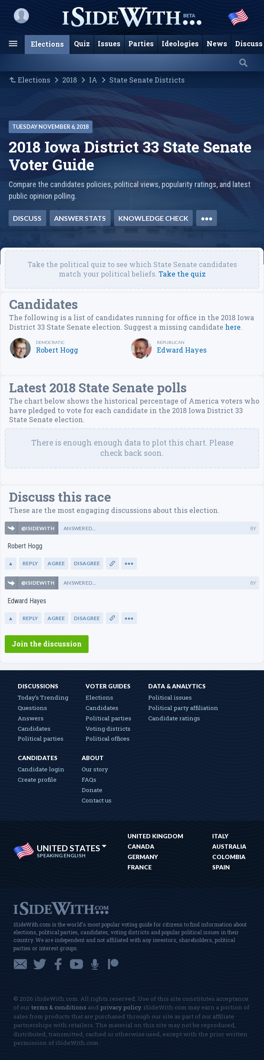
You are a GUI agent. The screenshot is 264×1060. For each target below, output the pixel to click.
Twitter (40, 964)
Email (20, 964)
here (233, 326)
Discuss (27, 218)
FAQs (89, 779)
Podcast (95, 964)
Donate (92, 790)
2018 (69, 79)
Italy (220, 836)
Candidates (34, 728)
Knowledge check (153, 218)
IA (93, 79)
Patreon (113, 964)
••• (207, 218)
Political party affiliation (183, 708)
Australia (229, 846)
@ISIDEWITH (37, 528)
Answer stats (80, 218)
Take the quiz (182, 273)
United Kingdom (155, 836)
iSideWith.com (61, 908)
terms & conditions (58, 1007)
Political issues (170, 697)
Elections (34, 79)
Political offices (108, 738)
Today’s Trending (43, 697)
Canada (140, 846)
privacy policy (120, 1007)
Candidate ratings (174, 718)
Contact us (96, 800)
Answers (31, 718)
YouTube (76, 964)
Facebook (58, 964)
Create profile (37, 779)
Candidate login (41, 769)
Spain (221, 867)
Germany (142, 856)
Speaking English (61, 855)
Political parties (41, 738)
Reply (30, 563)
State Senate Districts (146, 79)
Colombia (228, 856)
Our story (95, 769)
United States (72, 848)
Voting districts (108, 728)
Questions (32, 708)
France (139, 867)
